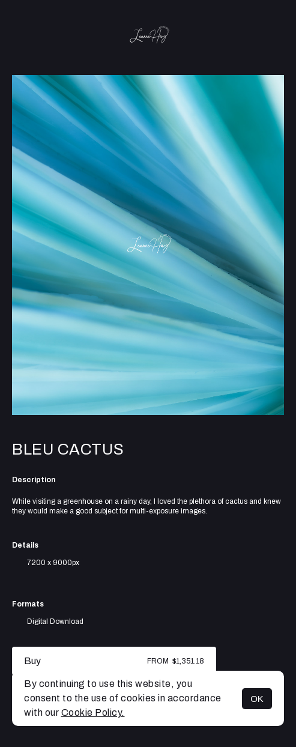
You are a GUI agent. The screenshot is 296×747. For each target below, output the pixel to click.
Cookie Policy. (93, 712)
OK (257, 699)
